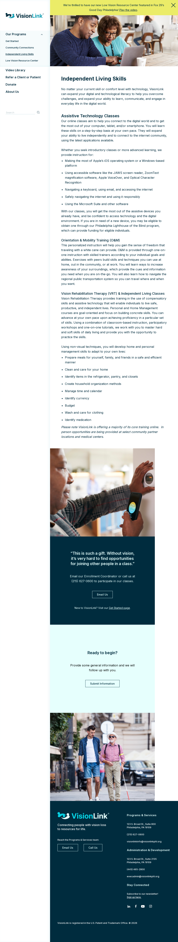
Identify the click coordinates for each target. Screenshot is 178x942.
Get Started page (119, 607)
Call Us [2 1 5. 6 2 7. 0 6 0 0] (93, 847)
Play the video (128, 10)
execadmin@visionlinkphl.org (143, 876)
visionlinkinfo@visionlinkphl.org (144, 841)
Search (39, 112)
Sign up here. (134, 897)
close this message (173, 5)
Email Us (102, 594)
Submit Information (102, 683)
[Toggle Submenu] (41, 34)
